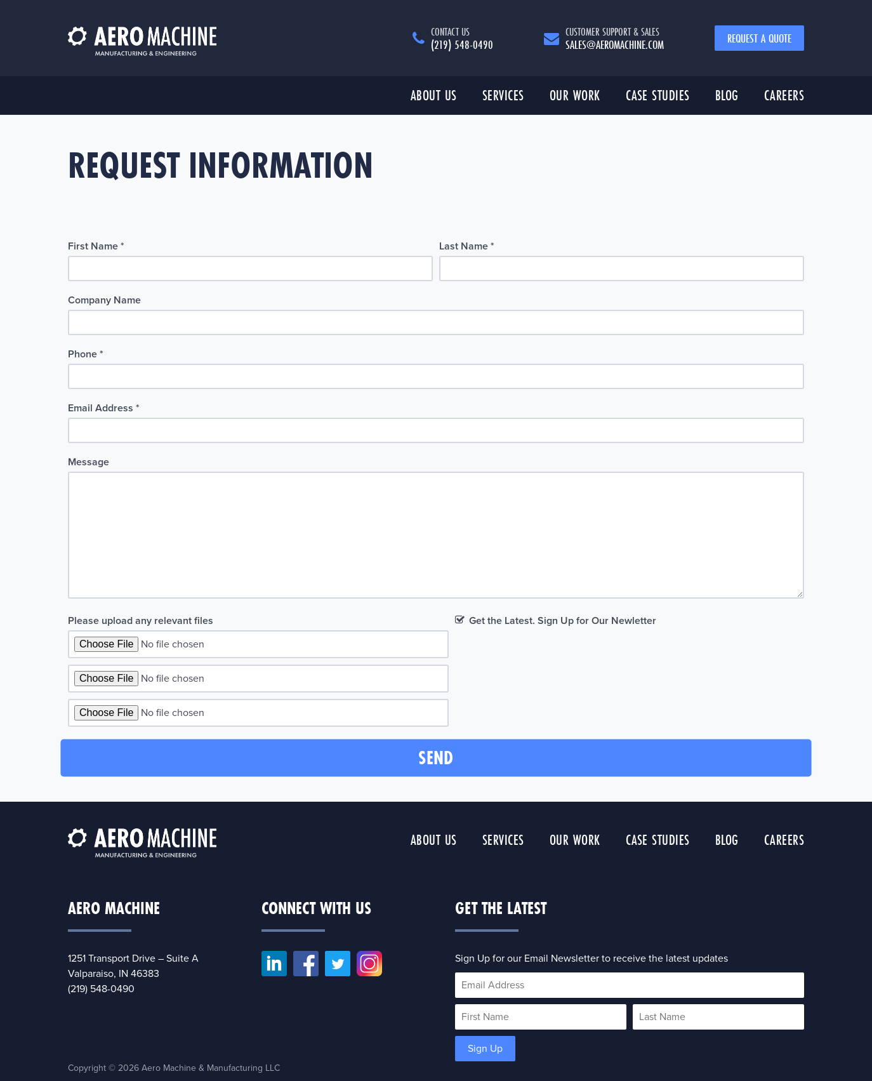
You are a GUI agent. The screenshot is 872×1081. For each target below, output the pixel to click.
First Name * (96, 246)
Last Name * (466, 246)
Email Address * (104, 408)
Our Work (575, 95)
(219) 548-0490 (462, 38)
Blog (727, 95)
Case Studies (658, 95)
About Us (434, 95)
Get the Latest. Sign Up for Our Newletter (562, 620)
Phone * (85, 354)
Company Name (104, 300)
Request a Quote (759, 38)
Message (88, 462)
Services (503, 95)
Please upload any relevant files (140, 620)
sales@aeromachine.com (614, 38)
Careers (784, 95)
